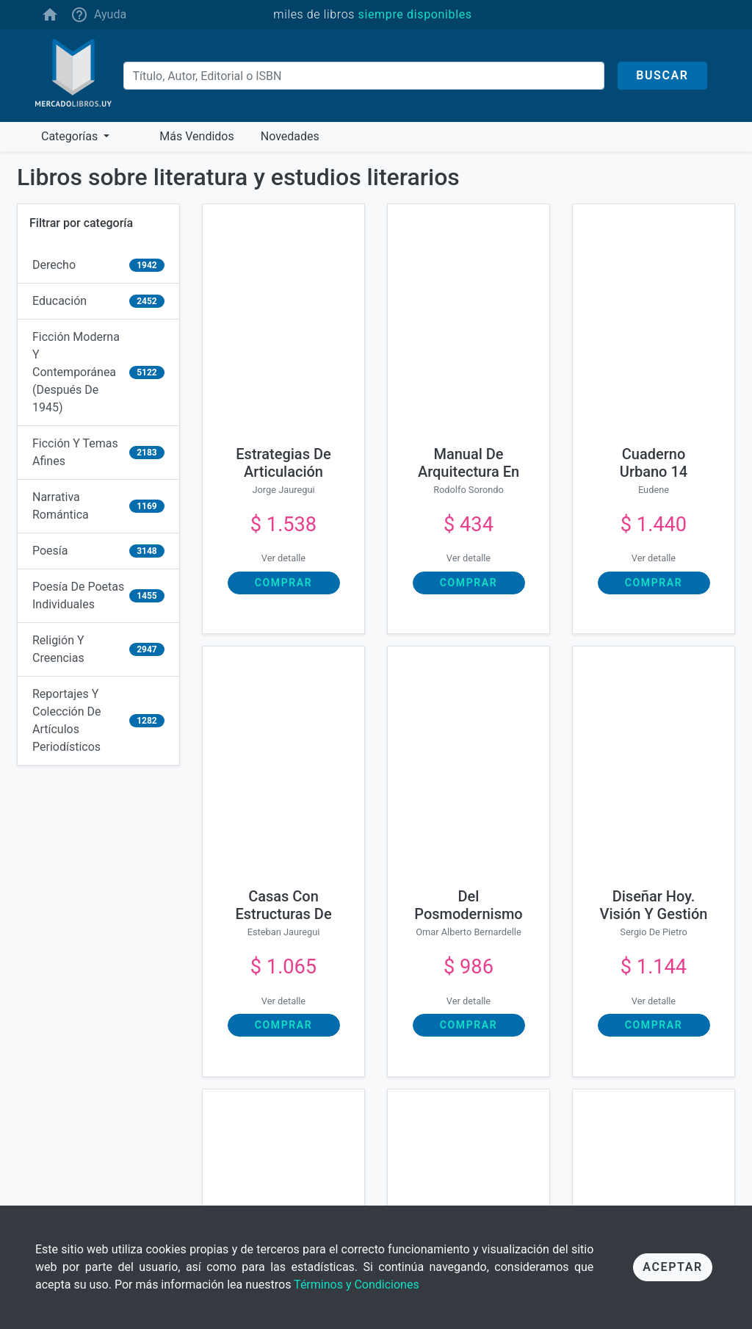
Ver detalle (283, 557)
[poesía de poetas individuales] (98, 596)
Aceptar (672, 1267)
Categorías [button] (71, 136)
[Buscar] (364, 76)
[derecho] (98, 266)
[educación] (98, 302)
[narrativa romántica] (98, 506)
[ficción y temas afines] (98, 453)
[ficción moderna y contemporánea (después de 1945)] (98, 373)
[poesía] (98, 551)
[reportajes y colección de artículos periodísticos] (98, 721)
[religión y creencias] (98, 650)
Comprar (283, 582)
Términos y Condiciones (356, 1285)
